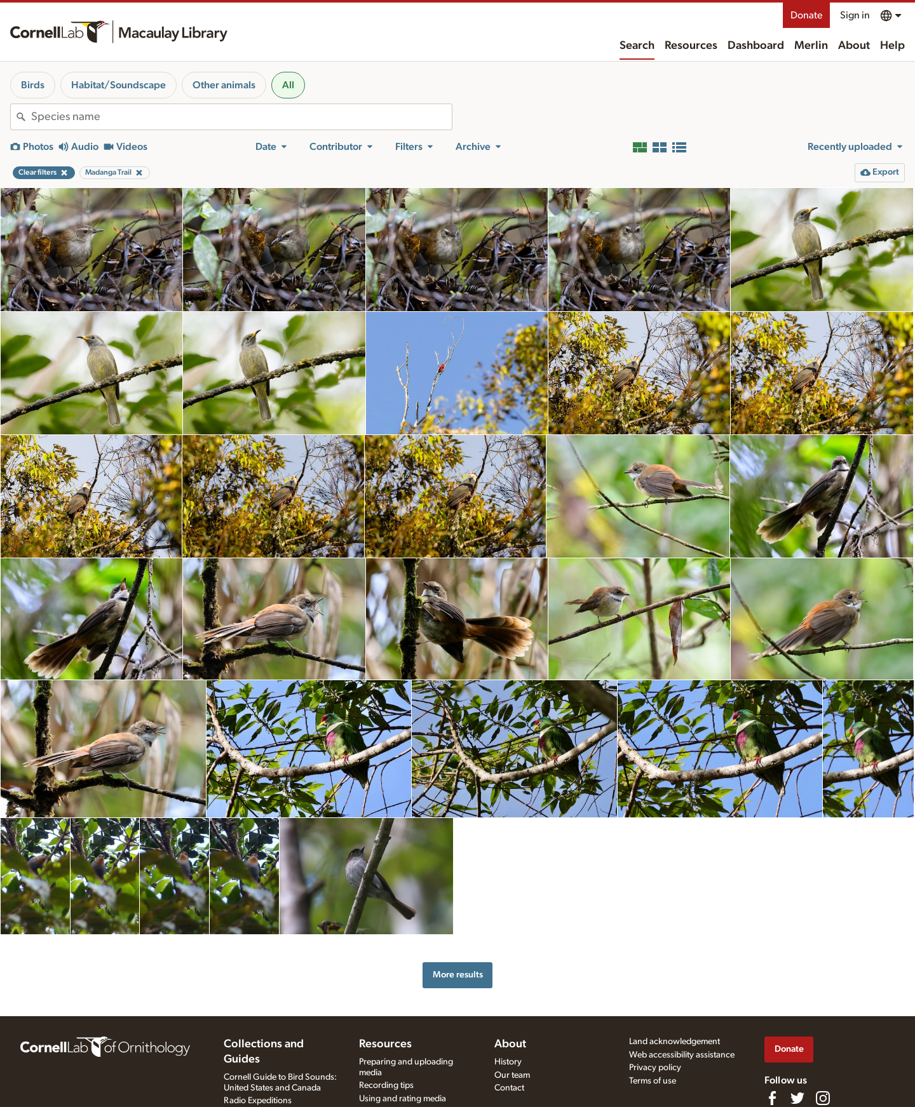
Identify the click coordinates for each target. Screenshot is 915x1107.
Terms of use (652, 1081)
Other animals (224, 85)
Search (637, 45)
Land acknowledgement (674, 1041)
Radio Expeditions (258, 1100)
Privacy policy (655, 1067)
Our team (512, 1075)
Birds (32, 85)
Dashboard (756, 45)
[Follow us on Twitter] (797, 1098)
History (508, 1061)
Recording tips (386, 1085)
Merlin (811, 45)
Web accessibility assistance (682, 1054)
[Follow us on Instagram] (822, 1098)
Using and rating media (402, 1098)
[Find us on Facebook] (772, 1098)
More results (458, 974)
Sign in (855, 15)
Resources (691, 45)
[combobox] (241, 117)
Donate (806, 15)
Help (892, 45)
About (854, 45)
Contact (509, 1088)
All (288, 85)
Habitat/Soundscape (118, 85)
